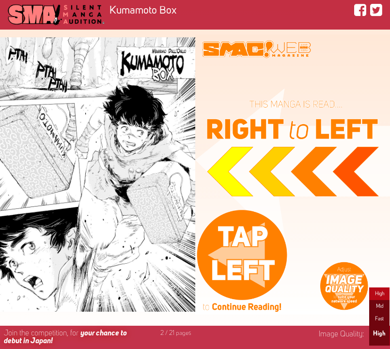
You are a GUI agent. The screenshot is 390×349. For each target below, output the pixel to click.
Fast (379, 319)
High (379, 293)
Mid (379, 306)
